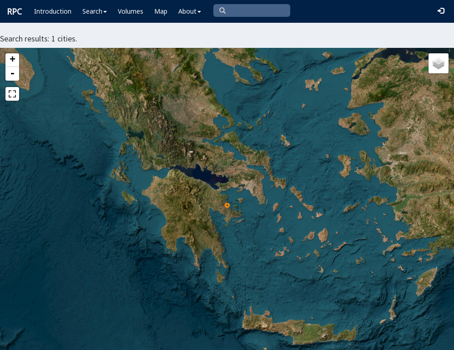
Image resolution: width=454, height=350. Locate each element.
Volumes (130, 11)
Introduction (52, 11)
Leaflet (126, 339)
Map (160, 11)
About (189, 11)
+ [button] (12, 60)
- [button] (12, 74)
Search (94, 11)
